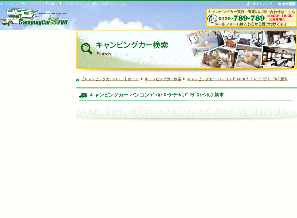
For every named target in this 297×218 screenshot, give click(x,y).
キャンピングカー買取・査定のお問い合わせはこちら (251, 12)
